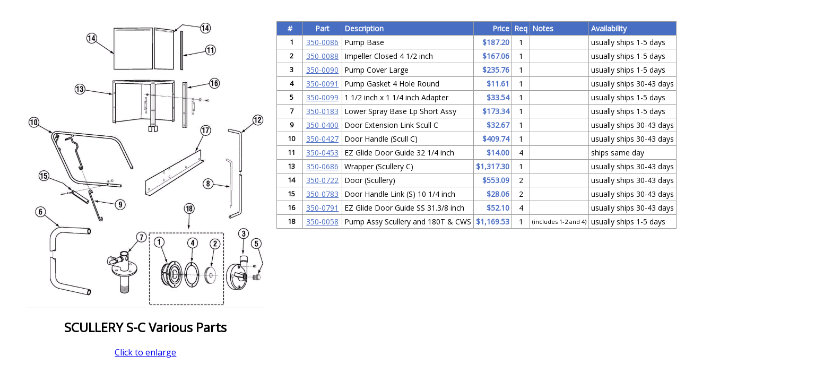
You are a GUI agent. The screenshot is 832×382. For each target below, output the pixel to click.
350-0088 (322, 56)
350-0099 (322, 97)
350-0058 (322, 221)
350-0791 (322, 208)
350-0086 (322, 42)
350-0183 (322, 111)
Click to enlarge (145, 352)
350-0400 (322, 125)
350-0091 (322, 84)
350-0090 (322, 70)
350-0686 (322, 166)
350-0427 (322, 139)
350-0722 (322, 180)
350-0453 (322, 152)
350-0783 (322, 194)
